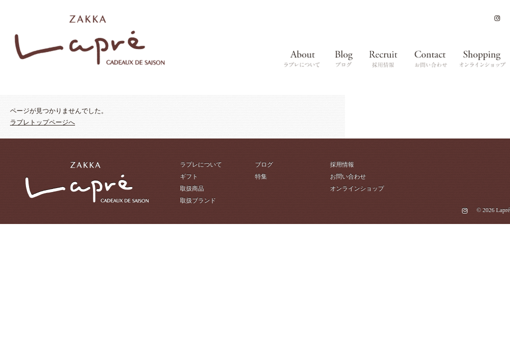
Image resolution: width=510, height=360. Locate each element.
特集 (261, 176)
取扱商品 (192, 188)
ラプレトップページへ (42, 122)
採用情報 (342, 164)
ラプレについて (201, 164)
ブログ (264, 164)
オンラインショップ (357, 188)
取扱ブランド (198, 200)
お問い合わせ (348, 176)
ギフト (189, 176)
